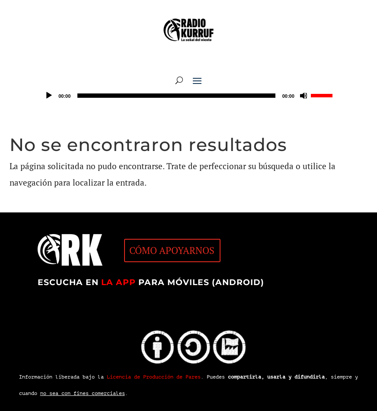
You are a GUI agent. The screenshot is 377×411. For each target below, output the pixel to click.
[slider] (176, 95)
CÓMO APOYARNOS (171, 250)
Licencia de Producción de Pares (154, 377)
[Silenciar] (304, 95)
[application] (188, 95)
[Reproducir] (49, 95)
